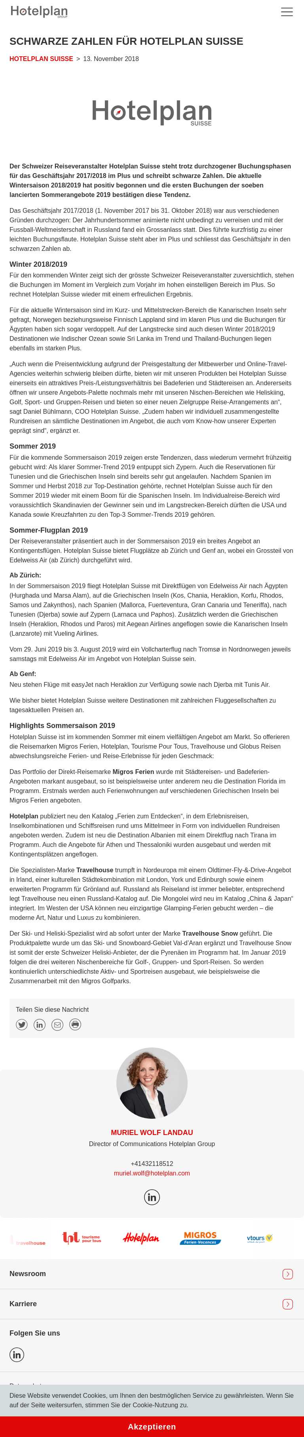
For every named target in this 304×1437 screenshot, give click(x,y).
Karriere (23, 1304)
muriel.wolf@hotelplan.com (152, 1173)
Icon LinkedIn (17, 1354)
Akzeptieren (152, 1426)
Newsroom (28, 1274)
